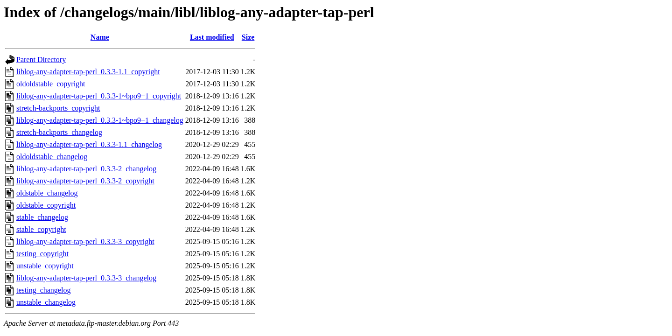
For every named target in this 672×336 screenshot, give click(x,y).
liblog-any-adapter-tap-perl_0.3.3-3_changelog (86, 278)
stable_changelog (42, 217)
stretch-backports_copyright (58, 108)
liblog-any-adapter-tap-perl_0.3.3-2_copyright (85, 181)
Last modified (212, 37)
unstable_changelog (46, 302)
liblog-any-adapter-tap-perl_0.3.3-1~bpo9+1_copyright (98, 96)
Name (100, 37)
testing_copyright (42, 254)
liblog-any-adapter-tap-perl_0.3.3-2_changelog (86, 169)
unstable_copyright (45, 266)
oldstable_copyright (46, 205)
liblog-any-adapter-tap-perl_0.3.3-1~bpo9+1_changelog (99, 120)
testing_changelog (43, 290)
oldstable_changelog (47, 193)
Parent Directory (41, 59)
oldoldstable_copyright (50, 84)
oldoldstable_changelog (51, 157)
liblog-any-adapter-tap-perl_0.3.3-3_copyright (85, 241)
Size (248, 37)
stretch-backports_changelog (59, 132)
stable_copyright (41, 229)
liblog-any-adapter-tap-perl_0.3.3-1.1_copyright (88, 72)
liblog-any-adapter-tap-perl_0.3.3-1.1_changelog (89, 144)
